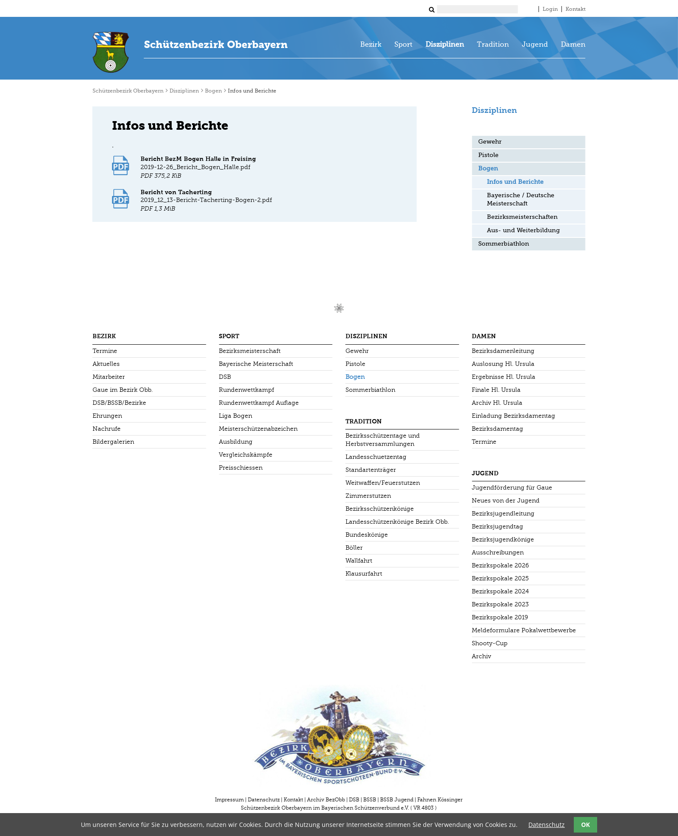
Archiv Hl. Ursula (497, 403)
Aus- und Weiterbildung (523, 230)
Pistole (488, 155)
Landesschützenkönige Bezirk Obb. (397, 521)
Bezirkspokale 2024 (500, 591)
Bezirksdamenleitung (503, 351)
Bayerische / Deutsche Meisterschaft (520, 199)
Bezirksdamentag (497, 428)
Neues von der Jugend (506, 500)
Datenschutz (264, 800)
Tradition (493, 45)
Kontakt (575, 9)
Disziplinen (444, 45)
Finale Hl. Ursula (496, 390)
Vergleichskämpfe (245, 454)
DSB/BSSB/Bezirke (119, 403)
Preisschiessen (240, 467)
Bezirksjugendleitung (503, 513)
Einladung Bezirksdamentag (513, 416)
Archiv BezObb (326, 800)
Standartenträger (370, 470)
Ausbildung (236, 441)
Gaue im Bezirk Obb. (123, 390)
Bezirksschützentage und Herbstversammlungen (382, 440)
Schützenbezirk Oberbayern (216, 44)
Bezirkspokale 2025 (500, 578)
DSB (225, 377)
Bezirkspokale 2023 (500, 604)
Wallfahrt (358, 560)
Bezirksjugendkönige (503, 539)
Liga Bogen (235, 416)
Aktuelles (106, 364)
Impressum (229, 800)
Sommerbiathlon (503, 244)
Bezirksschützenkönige (379, 508)
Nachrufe (107, 428)
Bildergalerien (113, 441)
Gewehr (490, 142)
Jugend (535, 45)
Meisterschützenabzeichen (258, 428)
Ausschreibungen (498, 552)
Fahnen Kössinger (440, 800)
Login (550, 9)
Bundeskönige (366, 534)
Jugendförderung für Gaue (512, 487)
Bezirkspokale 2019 (500, 617)
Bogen (213, 91)
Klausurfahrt (363, 573)
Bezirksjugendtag (497, 526)
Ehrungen (107, 416)
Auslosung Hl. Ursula (503, 364)
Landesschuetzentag (375, 457)
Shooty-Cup (490, 643)
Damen (573, 45)
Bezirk (370, 45)
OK (585, 824)
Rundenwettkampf (246, 390)
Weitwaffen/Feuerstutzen (382, 483)
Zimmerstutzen (368, 496)
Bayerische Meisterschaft (256, 364)
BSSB (369, 800)
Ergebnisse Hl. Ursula (503, 377)
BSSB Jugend (396, 800)
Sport (403, 45)
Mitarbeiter (109, 377)
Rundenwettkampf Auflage (259, 403)
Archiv (481, 656)
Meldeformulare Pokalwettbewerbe (524, 630)
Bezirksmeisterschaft (250, 351)
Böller (354, 547)
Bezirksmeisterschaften (522, 217)
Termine (105, 351)
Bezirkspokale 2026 (500, 565)
